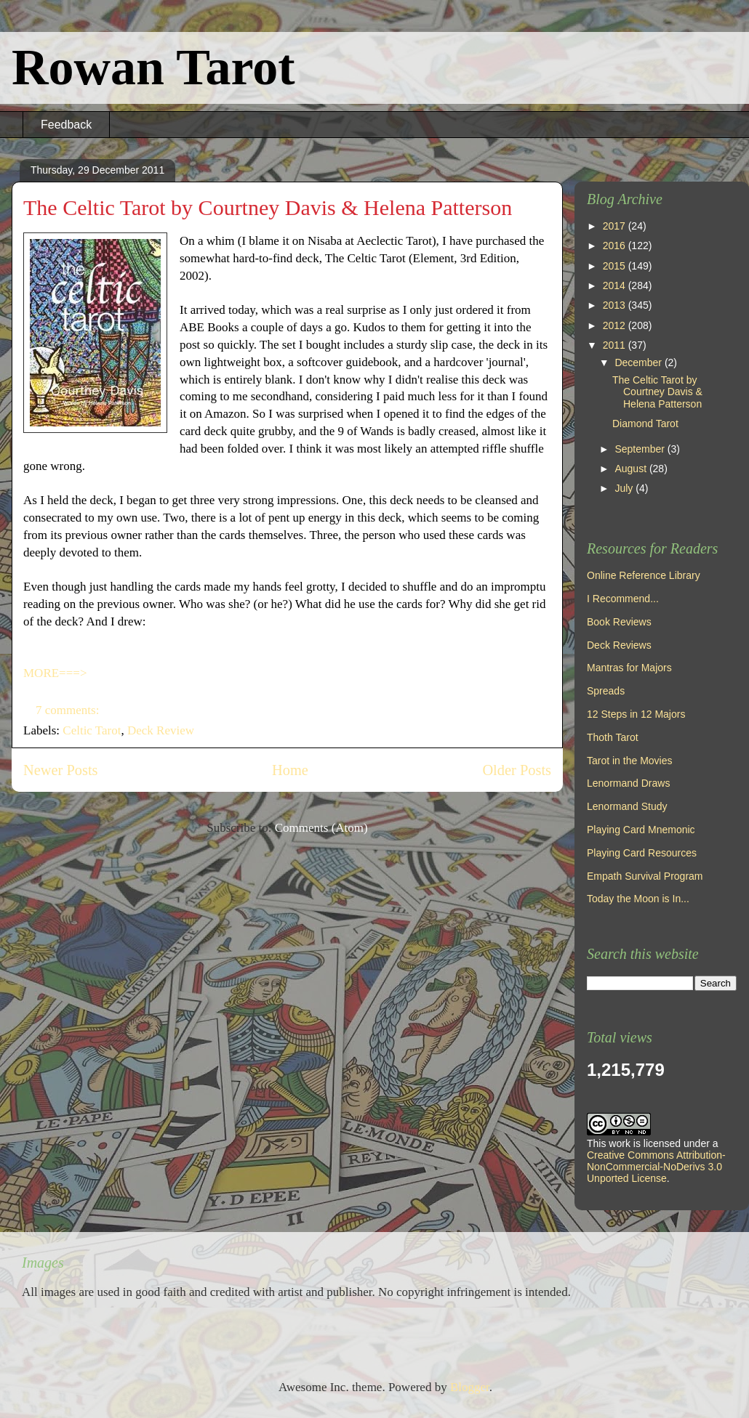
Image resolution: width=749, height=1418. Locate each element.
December (639, 362)
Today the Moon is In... (638, 898)
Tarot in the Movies (630, 760)
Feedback (66, 124)
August (631, 468)
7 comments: (69, 710)
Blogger (469, 1387)
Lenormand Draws (628, 783)
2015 (615, 266)
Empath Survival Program (645, 876)
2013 (615, 305)
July (625, 488)
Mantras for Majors (629, 667)
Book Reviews (619, 622)
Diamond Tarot (645, 423)
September (640, 449)
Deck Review (160, 730)
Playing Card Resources (642, 853)
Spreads (606, 691)
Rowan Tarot (153, 67)
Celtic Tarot (92, 730)
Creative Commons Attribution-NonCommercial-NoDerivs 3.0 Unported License (656, 1166)
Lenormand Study (627, 806)
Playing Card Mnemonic (641, 829)
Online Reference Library (643, 575)
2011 (615, 345)
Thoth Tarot (612, 737)
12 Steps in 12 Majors (636, 714)
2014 (615, 285)
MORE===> (55, 673)
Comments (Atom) (321, 828)
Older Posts (516, 770)
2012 (615, 325)
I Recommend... (623, 598)
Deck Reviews (619, 645)
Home (290, 770)
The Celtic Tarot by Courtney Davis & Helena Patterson (267, 207)
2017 (615, 226)
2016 (615, 245)
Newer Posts (60, 770)
